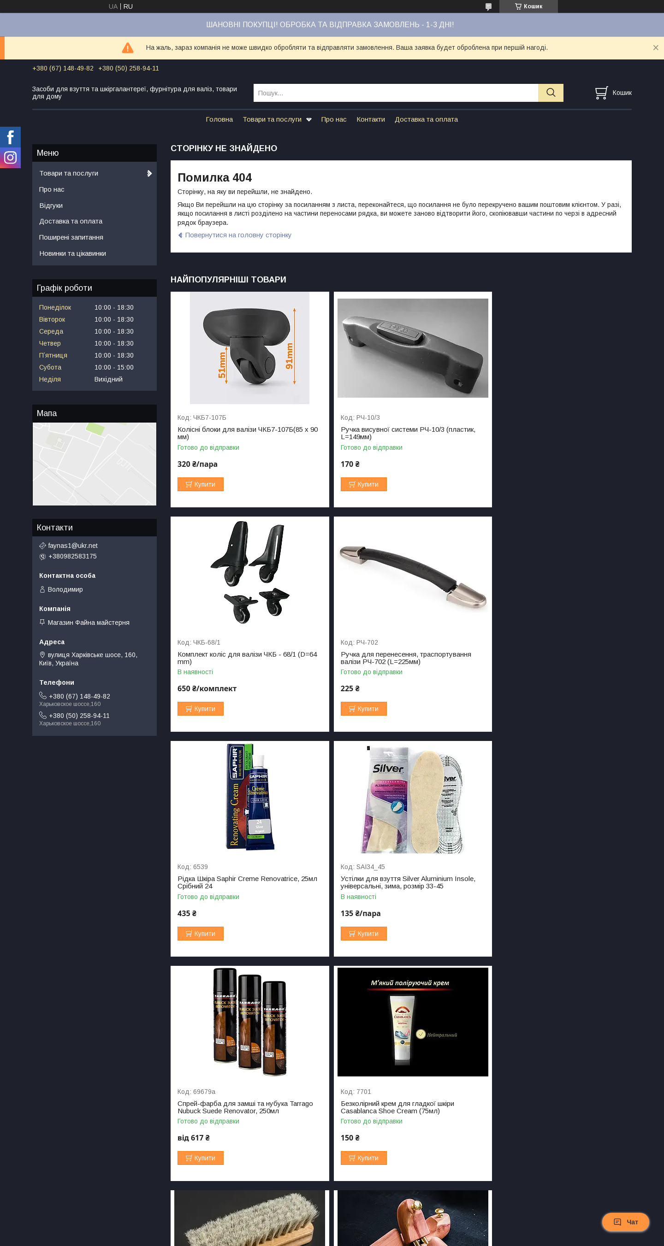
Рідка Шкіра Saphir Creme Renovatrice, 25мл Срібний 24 (394, 658)
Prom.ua (375, 1229)
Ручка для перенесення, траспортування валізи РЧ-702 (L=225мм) (243, 658)
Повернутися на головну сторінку (238, 235)
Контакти (370, 119)
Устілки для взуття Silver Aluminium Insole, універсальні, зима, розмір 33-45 (555, 658)
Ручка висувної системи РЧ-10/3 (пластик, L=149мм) (400, 433)
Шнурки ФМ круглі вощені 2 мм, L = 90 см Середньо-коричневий (398, 1107)
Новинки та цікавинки (72, 253)
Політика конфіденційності (404, 1237)
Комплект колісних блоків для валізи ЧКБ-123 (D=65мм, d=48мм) (546, 1107)
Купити (205, 484)
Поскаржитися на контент (332, 1237)
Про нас (334, 119)
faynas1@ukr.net (73, 545)
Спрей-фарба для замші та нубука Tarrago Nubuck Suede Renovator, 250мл (245, 882)
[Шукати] (550, 93)
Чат (625, 1222)
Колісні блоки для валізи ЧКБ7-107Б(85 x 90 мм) (243, 433)
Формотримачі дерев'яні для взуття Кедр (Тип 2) (243, 1107)
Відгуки (51, 205)
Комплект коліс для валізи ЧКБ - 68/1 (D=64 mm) (547, 433)
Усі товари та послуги (591, 1189)
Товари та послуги (272, 119)
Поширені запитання (71, 237)
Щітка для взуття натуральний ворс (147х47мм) (545, 882)
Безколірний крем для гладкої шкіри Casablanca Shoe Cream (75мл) (389, 882)
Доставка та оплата (426, 119)
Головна (219, 119)
